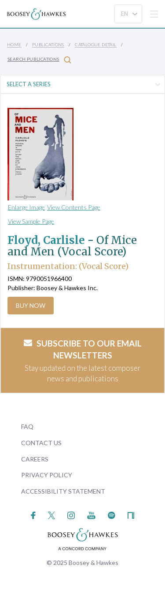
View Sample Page (31, 221)
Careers (34, 459)
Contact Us (41, 442)
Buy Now (30, 305)
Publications (48, 44)
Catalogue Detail (95, 44)
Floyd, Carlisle (46, 240)
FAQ (27, 426)
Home (14, 44)
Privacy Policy (46, 475)
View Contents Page (73, 207)
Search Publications (39, 59)
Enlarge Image (26, 207)
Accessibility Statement (63, 491)
